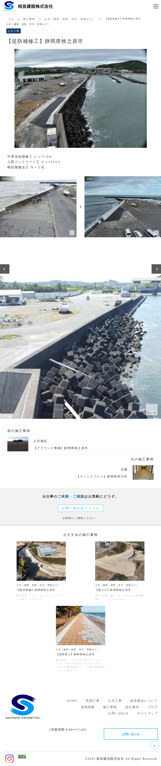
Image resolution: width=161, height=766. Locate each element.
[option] (80, 338)
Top (11, 19)
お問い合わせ (131, 734)
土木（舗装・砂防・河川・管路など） (69, 19)
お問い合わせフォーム (80, 508)
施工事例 (29, 19)
